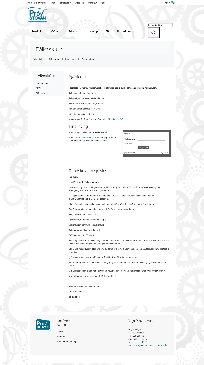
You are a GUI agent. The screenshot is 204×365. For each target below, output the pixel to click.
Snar (52, 3)
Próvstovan (41, 3)
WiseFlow (92, 3)
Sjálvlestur (41, 92)
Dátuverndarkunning (66, 341)
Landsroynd (70, 58)
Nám (30, 3)
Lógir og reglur (42, 82)
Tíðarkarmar (54, 58)
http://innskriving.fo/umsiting (91, 137)
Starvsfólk (61, 331)
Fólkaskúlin (38, 58)
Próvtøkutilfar (87, 58)
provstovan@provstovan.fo (140, 344)
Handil (104, 3)
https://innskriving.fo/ (113, 118)
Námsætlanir (65, 3)
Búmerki (61, 336)
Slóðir (38, 87)
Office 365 (79, 3)
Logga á (167, 3)
